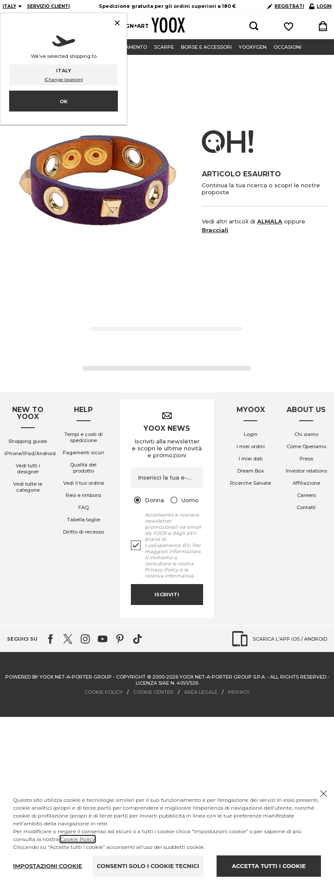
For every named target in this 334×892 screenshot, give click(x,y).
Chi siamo (306, 434)
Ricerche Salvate (250, 483)
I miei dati (251, 459)
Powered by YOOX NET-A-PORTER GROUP (58, 677)
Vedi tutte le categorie (27, 487)
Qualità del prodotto (83, 468)
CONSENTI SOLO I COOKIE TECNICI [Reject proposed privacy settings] (148, 865)
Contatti (306, 507)
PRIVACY (239, 692)
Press (306, 459)
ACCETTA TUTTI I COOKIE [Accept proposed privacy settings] (269, 865)
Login (250, 434)
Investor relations (306, 471)
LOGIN (320, 6)
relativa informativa (169, 576)
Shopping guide (27, 441)
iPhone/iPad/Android (30, 453)
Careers (306, 495)
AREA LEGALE (200, 692)
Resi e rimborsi (83, 495)
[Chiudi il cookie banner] (323, 793)
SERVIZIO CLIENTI (48, 6)
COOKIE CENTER (153, 692)
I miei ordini (251, 446)
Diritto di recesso (83, 532)
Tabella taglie (83, 520)
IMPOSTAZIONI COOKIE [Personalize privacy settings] (47, 865)
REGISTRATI (285, 6)
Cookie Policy (77, 839)
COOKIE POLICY (103, 692)
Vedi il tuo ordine (83, 483)
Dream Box (250, 471)
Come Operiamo (306, 446)
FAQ (83, 507)
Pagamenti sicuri (83, 452)
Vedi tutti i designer (28, 469)
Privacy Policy (161, 570)
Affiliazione (306, 483)
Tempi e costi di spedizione (83, 437)
